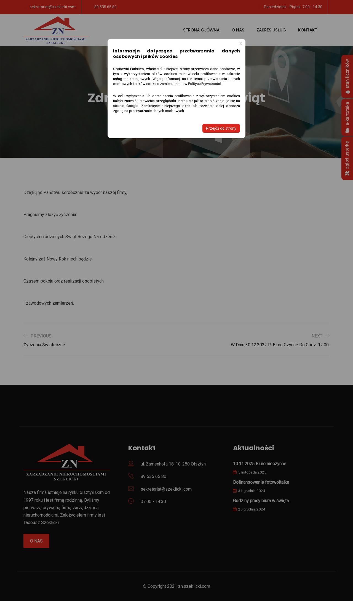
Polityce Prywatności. (204, 84)
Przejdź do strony (221, 128)
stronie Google (125, 106)
